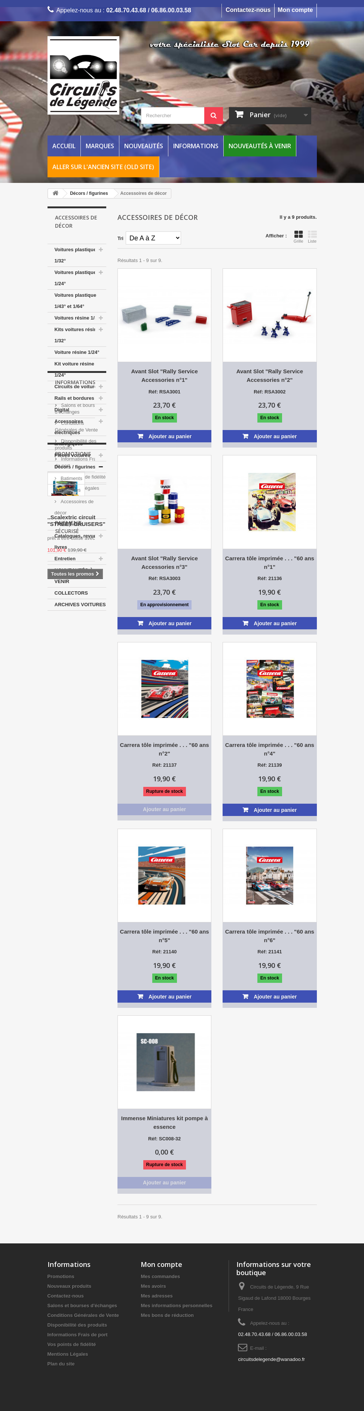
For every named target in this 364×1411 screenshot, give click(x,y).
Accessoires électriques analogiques (69, 432)
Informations (195, 146)
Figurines (70, 490)
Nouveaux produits (70, 1286)
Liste (312, 236)
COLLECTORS (71, 593)
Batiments (70, 478)
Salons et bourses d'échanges (82, 1305)
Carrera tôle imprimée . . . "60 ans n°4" (269, 749)
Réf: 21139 (269, 765)
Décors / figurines (75, 467)
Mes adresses (156, 1296)
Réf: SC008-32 (164, 1138)
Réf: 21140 (164, 951)
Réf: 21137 (164, 765)
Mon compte (295, 10)
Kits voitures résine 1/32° (77, 335)
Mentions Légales (80, 736)
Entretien (65, 558)
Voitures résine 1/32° (78, 318)
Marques (100, 146)
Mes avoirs (153, 1286)
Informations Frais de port (78, 1334)
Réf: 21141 (269, 951)
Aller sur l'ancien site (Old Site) (103, 167)
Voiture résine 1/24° (77, 352)
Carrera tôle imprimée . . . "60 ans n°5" (164, 935)
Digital (62, 409)
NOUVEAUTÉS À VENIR (74, 575)
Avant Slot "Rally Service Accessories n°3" (164, 562)
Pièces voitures (72, 455)
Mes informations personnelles (176, 1305)
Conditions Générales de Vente (83, 1315)
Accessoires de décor (74, 507)
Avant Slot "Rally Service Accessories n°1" (164, 375)
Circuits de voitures (77, 386)
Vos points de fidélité (83, 725)
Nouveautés (143, 146)
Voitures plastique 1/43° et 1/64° (76, 300)
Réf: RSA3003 (164, 578)
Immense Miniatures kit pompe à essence (164, 1122)
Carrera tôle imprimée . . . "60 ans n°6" (269, 935)
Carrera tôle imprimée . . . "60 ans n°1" (269, 562)
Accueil (64, 146)
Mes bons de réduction (167, 1315)
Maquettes (71, 524)
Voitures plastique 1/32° (76, 255)
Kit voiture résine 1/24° (74, 369)
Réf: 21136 (269, 578)
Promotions (73, 763)
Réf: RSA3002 (269, 392)
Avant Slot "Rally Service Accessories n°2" (269, 375)
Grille (298, 236)
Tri (120, 238)
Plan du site (61, 1364)
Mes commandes (160, 1276)
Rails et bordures (74, 398)
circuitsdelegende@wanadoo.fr (271, 1359)
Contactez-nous (248, 10)
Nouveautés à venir (260, 146)
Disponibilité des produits (77, 1325)
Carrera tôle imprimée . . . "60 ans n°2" (164, 749)
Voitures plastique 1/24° (76, 278)
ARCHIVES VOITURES (80, 604)
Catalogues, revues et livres (80, 541)
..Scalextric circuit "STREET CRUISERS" (76, 830)
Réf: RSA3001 (164, 392)
